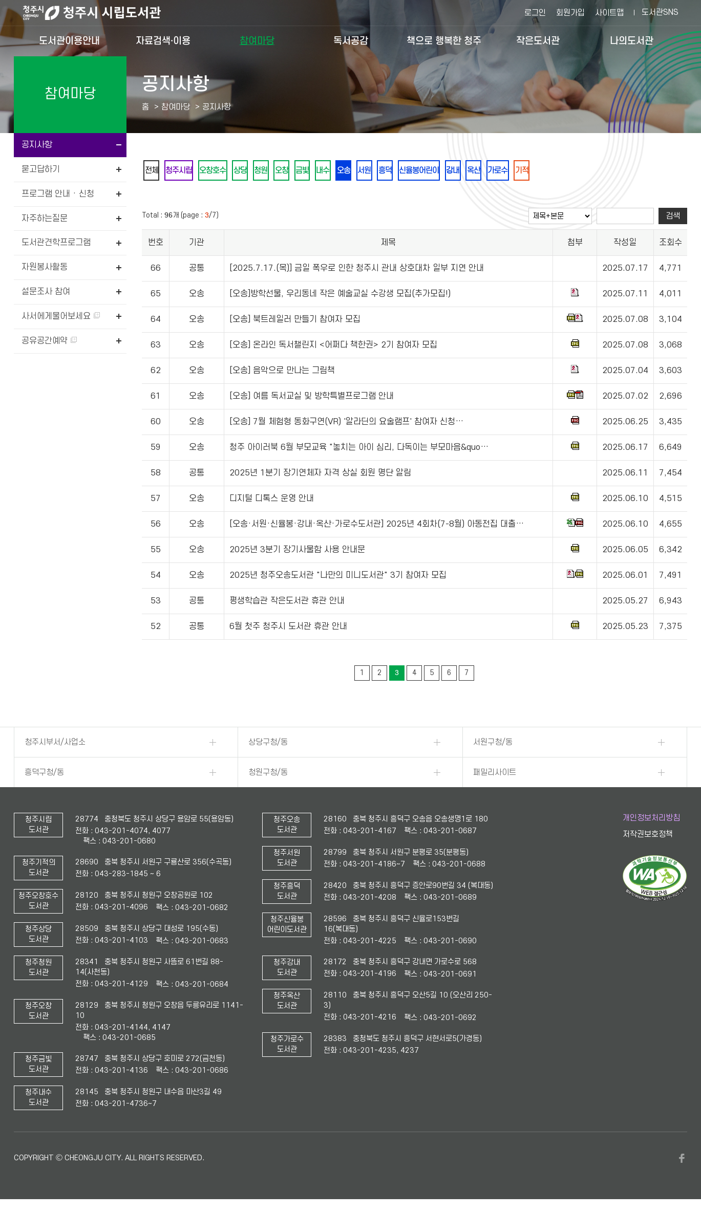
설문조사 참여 (46, 291)
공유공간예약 (49, 340)
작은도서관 (538, 41)
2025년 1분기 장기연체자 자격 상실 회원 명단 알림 (320, 475)
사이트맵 (609, 12)
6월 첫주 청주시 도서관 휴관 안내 (288, 628)
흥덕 (427, 171)
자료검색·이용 (163, 41)
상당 (255, 171)
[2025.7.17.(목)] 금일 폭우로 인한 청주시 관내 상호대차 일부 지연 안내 (356, 270)
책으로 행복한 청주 (444, 41)
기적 (586, 171)
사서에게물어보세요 (61, 316)
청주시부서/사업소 (55, 744)
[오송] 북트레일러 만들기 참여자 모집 (294, 321)
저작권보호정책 (648, 835)
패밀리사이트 (494, 774)
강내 (505, 171)
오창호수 (223, 171)
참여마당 (257, 41)
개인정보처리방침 (651, 820)
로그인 (535, 12)
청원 (280, 171)
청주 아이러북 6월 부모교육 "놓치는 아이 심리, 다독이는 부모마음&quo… (358, 449)
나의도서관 (631, 41)
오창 (305, 171)
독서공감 (350, 41)
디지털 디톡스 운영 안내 (271, 500)
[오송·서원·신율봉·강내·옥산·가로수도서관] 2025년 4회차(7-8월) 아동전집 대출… (376, 526)
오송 (378, 171)
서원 (403, 171)
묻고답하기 (41, 169)
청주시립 (185, 171)
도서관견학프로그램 (56, 242)
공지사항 (37, 144)
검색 (673, 218)
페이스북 (682, 1160)
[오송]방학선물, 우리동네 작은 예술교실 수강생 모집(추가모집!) (340, 295)
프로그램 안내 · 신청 (58, 194)
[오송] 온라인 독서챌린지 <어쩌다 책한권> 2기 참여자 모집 (333, 347)
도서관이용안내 (69, 41)
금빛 (329, 171)
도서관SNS (660, 12)
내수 (354, 171)
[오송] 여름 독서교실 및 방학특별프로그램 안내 (311, 398)
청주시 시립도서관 (100, 13)
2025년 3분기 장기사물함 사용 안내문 (297, 551)
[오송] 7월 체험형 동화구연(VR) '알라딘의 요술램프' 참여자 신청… (346, 423)
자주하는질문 (45, 218)
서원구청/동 (493, 744)
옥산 (530, 171)
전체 (153, 171)
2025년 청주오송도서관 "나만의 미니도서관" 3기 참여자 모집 (338, 577)
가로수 (558, 171)
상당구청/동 (268, 744)
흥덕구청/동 (44, 774)
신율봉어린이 (466, 171)
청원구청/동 (268, 774)
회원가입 (570, 12)
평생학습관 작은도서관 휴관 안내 (287, 603)
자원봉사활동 (45, 267)
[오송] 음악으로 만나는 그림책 (282, 372)
